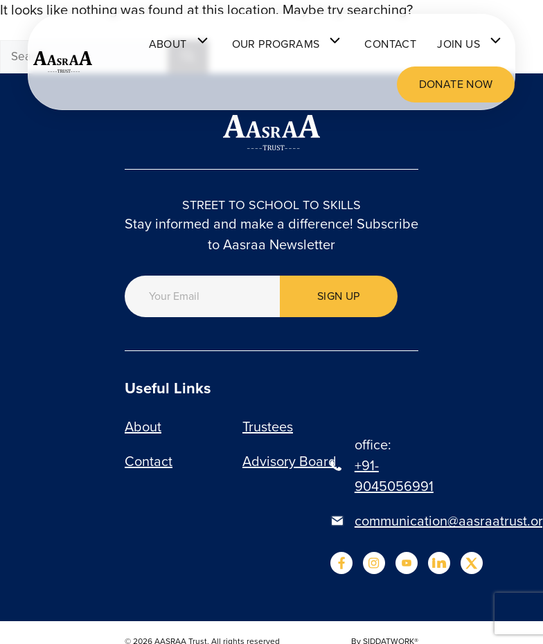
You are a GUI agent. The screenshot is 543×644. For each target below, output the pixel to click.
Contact (390, 44)
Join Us (470, 43)
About (180, 43)
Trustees (267, 426)
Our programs (288, 43)
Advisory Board (289, 461)
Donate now (456, 84)
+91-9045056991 (394, 476)
